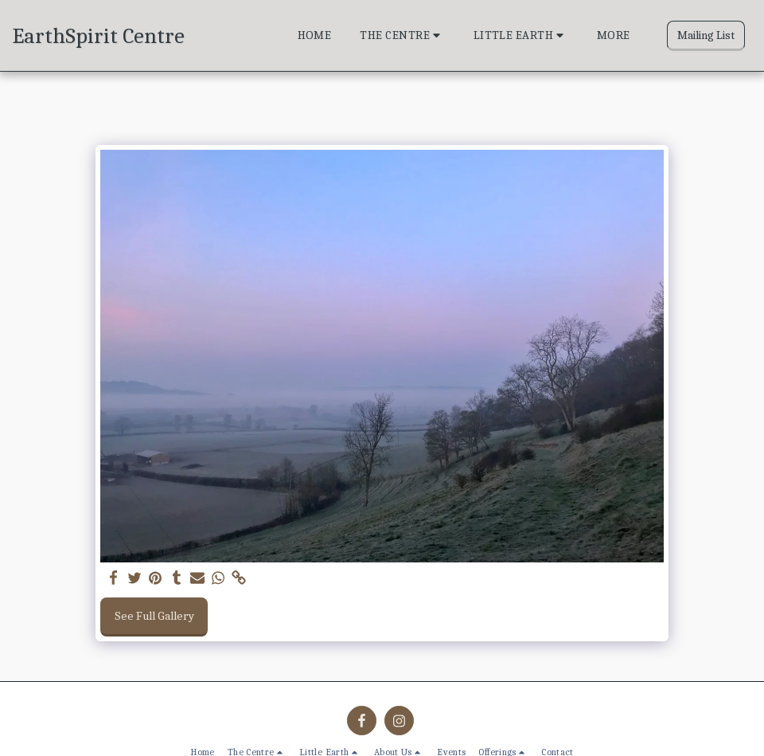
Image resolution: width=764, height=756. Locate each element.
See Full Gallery (154, 616)
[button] (402, 36)
